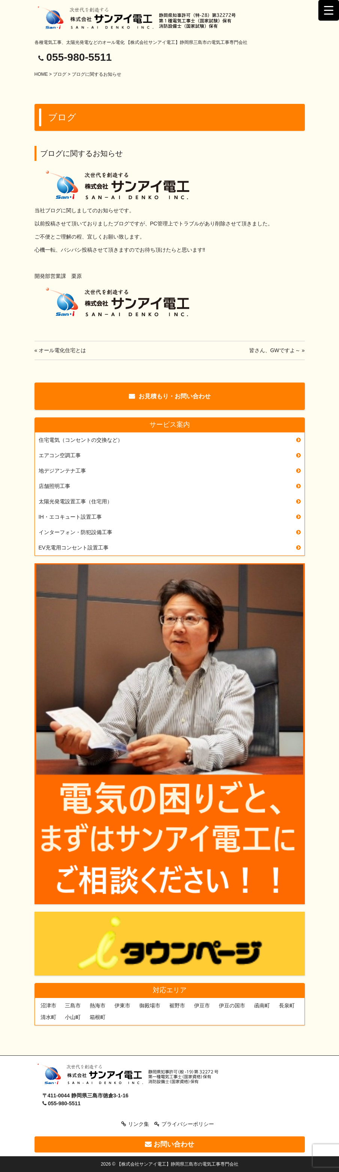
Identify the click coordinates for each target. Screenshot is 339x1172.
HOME (41, 74)
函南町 (262, 1005)
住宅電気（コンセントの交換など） (81, 440)
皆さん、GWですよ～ (274, 350)
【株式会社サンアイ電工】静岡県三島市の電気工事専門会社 (177, 1164)
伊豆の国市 (232, 1005)
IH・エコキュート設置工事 (70, 517)
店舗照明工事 (54, 486)
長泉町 (287, 1005)
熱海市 (97, 1005)
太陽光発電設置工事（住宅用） (75, 501)
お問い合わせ (169, 1144)
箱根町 (97, 1017)
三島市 (73, 1005)
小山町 (73, 1017)
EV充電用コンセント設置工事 (74, 548)
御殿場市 (149, 1005)
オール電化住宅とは (62, 350)
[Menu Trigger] (328, 10)
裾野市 (177, 1005)
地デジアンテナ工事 (62, 471)
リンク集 (138, 1124)
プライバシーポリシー (187, 1124)
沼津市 (48, 1005)
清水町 (48, 1017)
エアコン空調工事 (60, 455)
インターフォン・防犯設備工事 (75, 532)
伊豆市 (202, 1005)
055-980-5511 (78, 57)
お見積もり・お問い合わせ (175, 396)
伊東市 (122, 1005)
